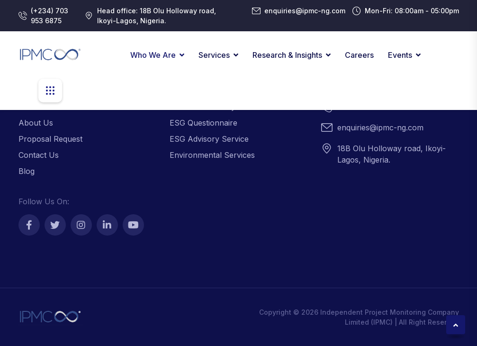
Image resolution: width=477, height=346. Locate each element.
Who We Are (153, 55)
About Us (35, 122)
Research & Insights (287, 55)
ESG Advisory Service (209, 139)
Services (214, 55)
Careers (359, 55)
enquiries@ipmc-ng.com (304, 11)
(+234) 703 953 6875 (49, 16)
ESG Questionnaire (203, 122)
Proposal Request (50, 139)
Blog (26, 171)
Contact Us (38, 155)
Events (400, 55)
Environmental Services (212, 155)
